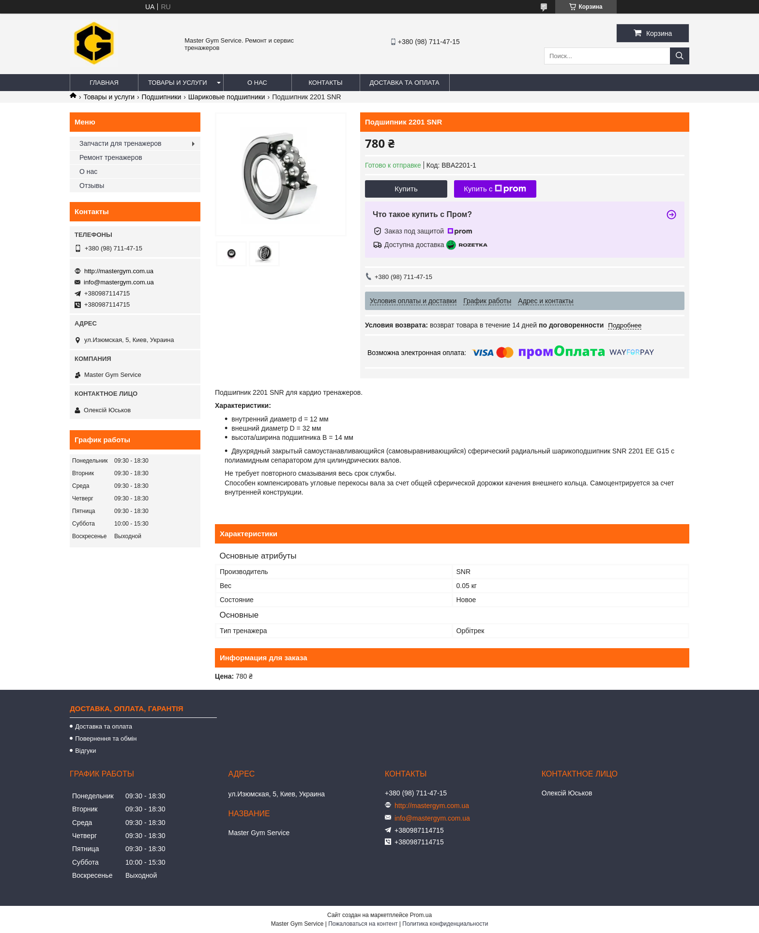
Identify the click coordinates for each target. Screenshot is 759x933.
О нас (257, 82)
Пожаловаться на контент (362, 923)
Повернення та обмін (106, 738)
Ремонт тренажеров (110, 157)
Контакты (325, 82)
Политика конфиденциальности (445, 923)
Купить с (495, 189)
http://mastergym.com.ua (118, 271)
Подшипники (162, 97)
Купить (406, 189)
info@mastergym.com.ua (119, 282)
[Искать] (679, 55)
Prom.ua (421, 915)
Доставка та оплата (405, 82)
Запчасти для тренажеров (120, 143)
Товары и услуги (177, 82)
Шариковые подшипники (226, 97)
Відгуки (85, 750)
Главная (104, 82)
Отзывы (91, 185)
